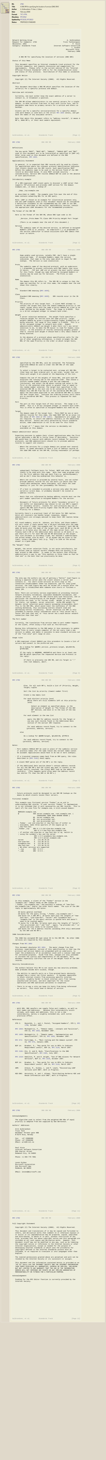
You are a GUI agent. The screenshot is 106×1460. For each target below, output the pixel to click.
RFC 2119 (55, 1155)
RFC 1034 (59, 122)
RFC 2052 (28, 1041)
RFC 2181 (46, 458)
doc (4, 6)
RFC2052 (23, 17)
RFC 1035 (44, 319)
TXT (21, 14)
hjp (2, 4)
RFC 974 (18, 1147)
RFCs (5, 8)
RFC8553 (30, 19)
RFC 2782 (7, 11)
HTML (25, 14)
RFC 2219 (19, 1166)
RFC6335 (23, 19)
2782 (22, 4)
